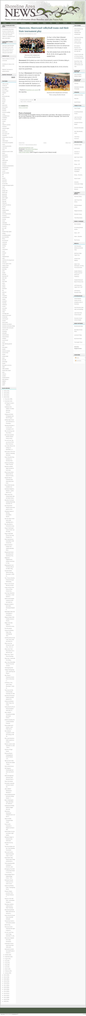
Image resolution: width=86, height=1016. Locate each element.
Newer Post (21, 142)
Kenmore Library (78, 196)
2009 (5, 1001)
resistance (4, 304)
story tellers (4, 347)
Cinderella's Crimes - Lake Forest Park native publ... (9, 945)
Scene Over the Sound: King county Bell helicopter (10, 917)
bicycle (3, 101)
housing (4, 219)
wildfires (4, 381)
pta (3, 290)
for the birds (5, 183)
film (3, 174)
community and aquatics (7, 142)
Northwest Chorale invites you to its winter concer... (9, 882)
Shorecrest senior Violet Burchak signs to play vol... (10, 928)
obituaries (4, 261)
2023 (5, 397)
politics (3, 285)
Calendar (76, 83)
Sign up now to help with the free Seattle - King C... (10, 762)
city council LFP (5, 133)
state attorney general (7, 343)
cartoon (4, 121)
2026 (5, 391)
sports (3, 342)
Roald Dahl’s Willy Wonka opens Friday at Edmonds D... (10, 859)
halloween (4, 203)
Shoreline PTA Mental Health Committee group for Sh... (9, 697)
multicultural (5, 249)
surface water (5, 356)
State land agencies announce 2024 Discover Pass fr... (9, 777)
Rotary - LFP (77, 164)
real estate (4, 297)
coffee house (5, 140)
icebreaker (4, 222)
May (6, 964)
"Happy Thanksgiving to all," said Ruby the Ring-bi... (10, 671)
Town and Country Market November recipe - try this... (9, 854)
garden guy (4, 192)
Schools (65, 23)
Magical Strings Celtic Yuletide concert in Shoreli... (9, 619)
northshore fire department (8, 260)
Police (44, 23)
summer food (5, 352)
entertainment (5, 167)
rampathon (4, 295)
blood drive (4, 105)
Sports (57, 23)
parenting (4, 269)
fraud (3, 187)
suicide (3, 349)
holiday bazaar (5, 210)
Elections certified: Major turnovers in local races (9, 468)
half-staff (4, 201)
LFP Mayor (4, 89)
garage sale (4, 190)
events (3, 171)
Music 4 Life (77, 160)
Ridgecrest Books (78, 210)
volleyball (29, 101)
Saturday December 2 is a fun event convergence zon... (9, 427)
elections (4, 164)
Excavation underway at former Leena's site (9, 785)
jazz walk (4, 228)
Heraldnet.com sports (32, 90)
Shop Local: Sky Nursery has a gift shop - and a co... (9, 645)
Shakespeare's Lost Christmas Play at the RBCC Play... (9, 567)
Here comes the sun (9, 766)
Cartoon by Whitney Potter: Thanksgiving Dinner (10, 887)
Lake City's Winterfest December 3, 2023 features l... (9, 595)
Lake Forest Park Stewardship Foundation (78, 169)
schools (4, 320)
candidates (4, 117)
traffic (3, 366)
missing (4, 245)
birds (3, 103)
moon (3, 247)
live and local (5, 240)
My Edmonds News (78, 326)
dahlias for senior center (7, 151)
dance (3, 153)
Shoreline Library (78, 214)
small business (5, 334)
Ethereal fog (7, 924)
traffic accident (5, 368)
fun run (3, 188)
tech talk (4, 359)
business (4, 110)
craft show (4, 148)
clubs (3, 139)
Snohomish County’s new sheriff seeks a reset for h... (9, 951)
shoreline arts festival (7, 324)
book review (5, 107)
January (7, 973)
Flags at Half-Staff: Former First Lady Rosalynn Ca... (9, 535)
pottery (3, 286)
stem (3, 345)
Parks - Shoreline (78, 236)
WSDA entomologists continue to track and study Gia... (9, 600)
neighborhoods (5, 256)
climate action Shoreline (7, 137)
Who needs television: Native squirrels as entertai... (10, 740)
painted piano (5, 267)
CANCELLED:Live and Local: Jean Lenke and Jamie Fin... (10, 639)
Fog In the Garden (9, 781)
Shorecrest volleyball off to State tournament (9, 939)
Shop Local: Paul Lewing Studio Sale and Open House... (9, 496)
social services (5, 336)
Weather (73, 23)
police (3, 283)
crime (3, 149)
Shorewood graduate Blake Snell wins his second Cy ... (10, 911)
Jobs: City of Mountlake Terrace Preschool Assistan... (10, 664)
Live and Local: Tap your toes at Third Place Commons (9, 442)
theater (3, 363)
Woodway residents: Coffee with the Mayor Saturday (9, 906)
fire (3, 176)
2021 (5, 977)
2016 (5, 987)
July (6, 960)
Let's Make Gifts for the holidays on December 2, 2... (10, 447)
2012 (5, 995)
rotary (3, 311)
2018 (5, 983)
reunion (4, 306)
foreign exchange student (7, 185)
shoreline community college (8, 326)
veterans (4, 374)
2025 (5, 392)
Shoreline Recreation (79, 127)
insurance (4, 226)
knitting (3, 233)
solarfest (4, 338)
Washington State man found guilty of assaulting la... (10, 613)
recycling (4, 302)
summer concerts (6, 351)
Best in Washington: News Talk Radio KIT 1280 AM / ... (9, 802)
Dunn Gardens (5, 87)
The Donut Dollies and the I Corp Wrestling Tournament (10, 848)
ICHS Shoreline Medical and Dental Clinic (78, 248)
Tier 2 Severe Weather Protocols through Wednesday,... (10, 580)
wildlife (3, 383)
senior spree (5, 322)
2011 (5, 997)
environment (5, 169)
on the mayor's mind (6, 263)
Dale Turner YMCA (78, 157)
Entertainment (13, 23)
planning (4, 274)
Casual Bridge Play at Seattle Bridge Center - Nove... (9, 876)
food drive (4, 180)
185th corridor (5, 83)
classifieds (4, 135)
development (5, 156)
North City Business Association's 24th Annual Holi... (9, 541)
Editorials (76, 98)
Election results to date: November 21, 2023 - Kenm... (10, 745)
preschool (4, 288)
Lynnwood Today (78, 335)
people (3, 272)
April (6, 966)
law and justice (5, 237)
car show (4, 119)
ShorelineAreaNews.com (26, 147)
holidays (4, 212)
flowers (3, 178)
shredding (4, 331)
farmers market (5, 172)
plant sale (4, 278)
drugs (3, 158)
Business (23, 23)
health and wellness (6, 205)
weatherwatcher (5, 377)
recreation (4, 301)
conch (3, 144)
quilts (3, 294)
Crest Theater (77, 108)
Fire (51, 23)
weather (4, 375)
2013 (5, 993)
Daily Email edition (24, 152)
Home (4, 23)
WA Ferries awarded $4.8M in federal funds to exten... (9, 436)
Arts (38, 23)
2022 (5, 975)
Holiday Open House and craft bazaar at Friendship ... (9, 421)
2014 (5, 991)
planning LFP (5, 276)
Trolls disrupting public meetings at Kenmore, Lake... (10, 865)
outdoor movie (5, 265)
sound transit (5, 340)
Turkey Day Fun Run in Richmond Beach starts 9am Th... (10, 708)
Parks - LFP (77, 232)
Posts (77, 357)
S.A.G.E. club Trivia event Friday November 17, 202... (10, 934)
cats (3, 123)
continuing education (6, 146)
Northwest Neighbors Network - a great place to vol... (9, 490)
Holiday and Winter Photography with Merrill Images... (9, 416)
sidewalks (4, 333)
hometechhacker (6, 217)
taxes (3, 358)
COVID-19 (4, 85)
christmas (4, 126)
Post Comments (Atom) (31, 144)
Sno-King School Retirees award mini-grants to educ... (10, 507)
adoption (4, 92)
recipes (4, 299)
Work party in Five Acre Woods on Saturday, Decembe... (10, 453)
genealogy (4, 196)
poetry (3, 279)
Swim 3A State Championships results (9, 820)
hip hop (4, 206)
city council (4, 131)
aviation (4, 99)
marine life (4, 242)
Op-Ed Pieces (77, 102)
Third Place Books (78, 217)
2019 (5, 981)
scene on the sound (6, 315)
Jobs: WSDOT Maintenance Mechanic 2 (8, 790)
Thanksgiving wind (9, 667)
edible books (5, 160)
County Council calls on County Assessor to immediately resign (79, 56)
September (7, 956)
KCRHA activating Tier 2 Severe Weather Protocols (10, 721)
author (3, 98)
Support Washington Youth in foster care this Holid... (9, 530)
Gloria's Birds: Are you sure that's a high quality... (10, 833)
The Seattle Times (78, 342)
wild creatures (5, 379)
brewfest (4, 108)
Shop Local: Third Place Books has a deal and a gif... (9, 650)
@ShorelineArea (28, 151)
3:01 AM (31, 99)
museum (4, 253)
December (7, 399)
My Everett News (78, 338)
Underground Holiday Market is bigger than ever (9, 807)
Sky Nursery (77, 240)
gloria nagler (5, 197)
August (6, 958)
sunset (3, 354)
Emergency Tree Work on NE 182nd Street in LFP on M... (10, 870)
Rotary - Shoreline (78, 175)
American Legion (78, 144)
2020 (5, 979)
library (3, 238)
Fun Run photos (8, 628)
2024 (5, 395)
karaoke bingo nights (6, 231)
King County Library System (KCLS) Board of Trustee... (9, 474)
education (4, 162)
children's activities (6, 124)
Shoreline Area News (31, 149)
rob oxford (4, 308)
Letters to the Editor (78, 95)
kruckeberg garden (6, 235)
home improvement (6, 213)
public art (4, 292)
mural (3, 251)
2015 (5, 989)
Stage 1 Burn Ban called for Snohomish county (9, 624)
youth (3, 384)
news (3, 258)
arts (3, 94)
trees (3, 372)
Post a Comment (23, 107)
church (3, 130)
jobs (3, 229)
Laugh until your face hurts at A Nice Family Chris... (9, 589)
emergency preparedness (8, 165)
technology (4, 361)
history (3, 208)
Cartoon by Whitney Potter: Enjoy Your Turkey (9, 703)
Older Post (68, 142)
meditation (4, 244)
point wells (4, 281)
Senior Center (5, 91)
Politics (31, 23)
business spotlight (6, 112)
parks (3, 270)
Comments (78, 360)
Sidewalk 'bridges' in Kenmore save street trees (9, 839)
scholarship (4, 317)
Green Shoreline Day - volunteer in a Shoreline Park (10, 459)
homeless (4, 215)
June (6, 962)
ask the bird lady (6, 96)
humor (3, 221)
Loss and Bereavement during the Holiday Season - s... (10, 796)
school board (5, 318)
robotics (4, 310)
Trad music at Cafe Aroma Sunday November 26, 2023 (10, 692)
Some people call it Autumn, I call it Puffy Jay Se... (9, 727)
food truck (4, 181)
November (7, 401)
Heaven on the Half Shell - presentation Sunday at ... (10, 900)
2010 (5, 999)
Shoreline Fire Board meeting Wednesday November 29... (10, 502)
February (7, 971)
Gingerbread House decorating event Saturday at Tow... (9, 554)
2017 (5, 985)
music (3, 254)
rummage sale (5, 313)
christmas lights (5, 128)
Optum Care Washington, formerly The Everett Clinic (79, 265)
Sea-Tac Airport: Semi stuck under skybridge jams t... (9, 520)
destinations (5, 155)
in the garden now (6, 224)
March (6, 969)
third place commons (6, 365)
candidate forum (5, 116)
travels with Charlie (6, 370)
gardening (4, 194)
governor (4, 199)
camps (3, 114)
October (7, 954)
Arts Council (77, 148)
